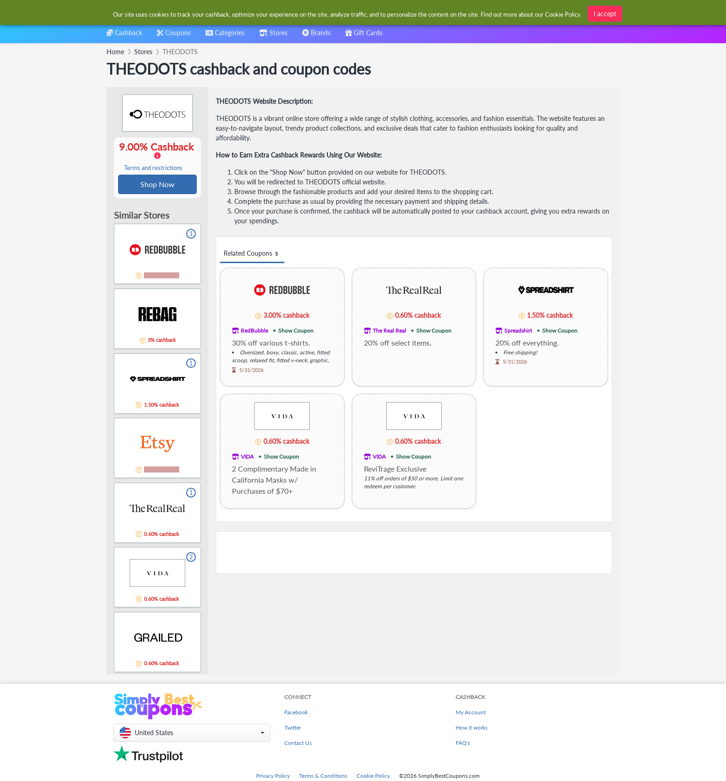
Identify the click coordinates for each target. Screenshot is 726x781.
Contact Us (298, 743)
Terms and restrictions (153, 168)
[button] (191, 733)
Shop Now (157, 184)
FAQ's (463, 743)
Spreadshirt (518, 330)
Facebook (296, 713)
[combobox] (347, 13)
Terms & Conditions (323, 776)
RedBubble (254, 330)
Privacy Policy (273, 776)
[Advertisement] (414, 552)
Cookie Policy (373, 776)
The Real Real (389, 330)
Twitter (292, 728)
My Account (471, 713)
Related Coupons (252, 253)
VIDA (247, 456)
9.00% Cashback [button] (157, 156)
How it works (472, 728)
